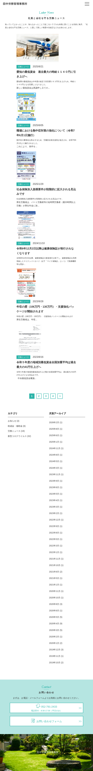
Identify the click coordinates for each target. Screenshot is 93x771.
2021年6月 (54, 571)
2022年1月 (54, 552)
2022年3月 (54, 545)
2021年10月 (54, 565)
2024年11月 (54, 448)
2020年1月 (54, 643)
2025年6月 (54, 435)
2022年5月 (54, 539)
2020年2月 (54, 636)
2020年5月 (54, 617)
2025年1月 (54, 442)
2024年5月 (54, 461)
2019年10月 (54, 662)
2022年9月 (54, 526)
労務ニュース (23, 67)
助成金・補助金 (15, 426)
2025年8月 (54, 429)
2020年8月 (54, 604)
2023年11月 (54, 474)
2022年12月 (54, 520)
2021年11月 (54, 559)
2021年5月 (54, 578)
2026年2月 (54, 422)
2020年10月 (54, 597)
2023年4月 (54, 500)
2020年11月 (54, 591)
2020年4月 (54, 623)
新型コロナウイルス (17, 436)
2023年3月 (54, 507)
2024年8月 (54, 455)
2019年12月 (54, 649)
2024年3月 (54, 468)
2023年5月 (54, 494)
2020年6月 (54, 610)
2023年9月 (54, 481)
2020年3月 (54, 630)
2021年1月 (54, 584)
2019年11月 (54, 656)
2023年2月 (54, 513)
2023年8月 (54, 487)
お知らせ (12, 421)
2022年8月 (54, 532)
